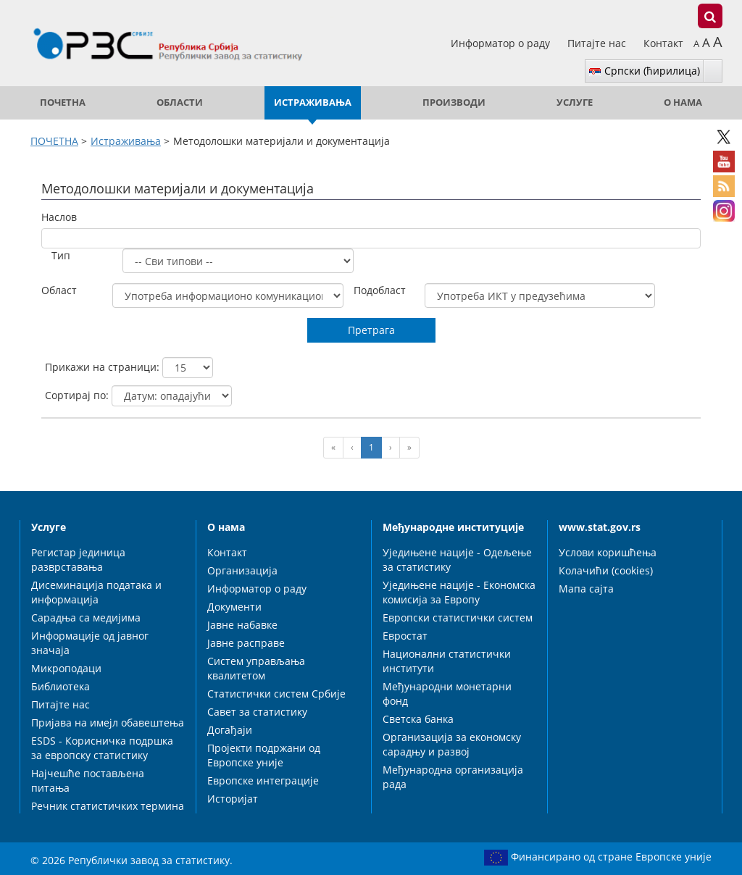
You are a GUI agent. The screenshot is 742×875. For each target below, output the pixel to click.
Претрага (371, 330)
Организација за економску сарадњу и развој (452, 744)
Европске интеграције (263, 780)
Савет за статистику (257, 712)
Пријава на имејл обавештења (107, 722)
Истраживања (312, 102)
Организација (242, 570)
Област (59, 290)
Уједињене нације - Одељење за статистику (457, 559)
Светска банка (418, 719)
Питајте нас (598, 43)
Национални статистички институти (447, 661)
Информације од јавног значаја (90, 643)
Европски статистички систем (458, 617)
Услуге (574, 102)
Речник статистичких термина (107, 806)
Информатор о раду (502, 43)
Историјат (232, 798)
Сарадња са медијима (86, 617)
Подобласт (380, 290)
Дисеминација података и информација (96, 592)
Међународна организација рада (453, 777)
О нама (683, 102)
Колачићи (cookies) (606, 570)
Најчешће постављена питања (87, 780)
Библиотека (60, 686)
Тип (60, 255)
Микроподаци (66, 668)
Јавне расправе (246, 643)
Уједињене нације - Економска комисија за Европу (459, 592)
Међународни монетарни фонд (447, 693)
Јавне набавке (242, 625)
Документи (234, 607)
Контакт (663, 43)
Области (180, 102)
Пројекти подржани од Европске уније (263, 755)
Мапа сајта (586, 588)
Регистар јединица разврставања (78, 559)
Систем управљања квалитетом (256, 668)
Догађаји (229, 730)
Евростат (405, 635)
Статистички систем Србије (276, 693)
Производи (453, 102)
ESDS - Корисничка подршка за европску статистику (102, 748)
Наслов (59, 217)
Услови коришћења (607, 552)
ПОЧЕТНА (63, 102)
